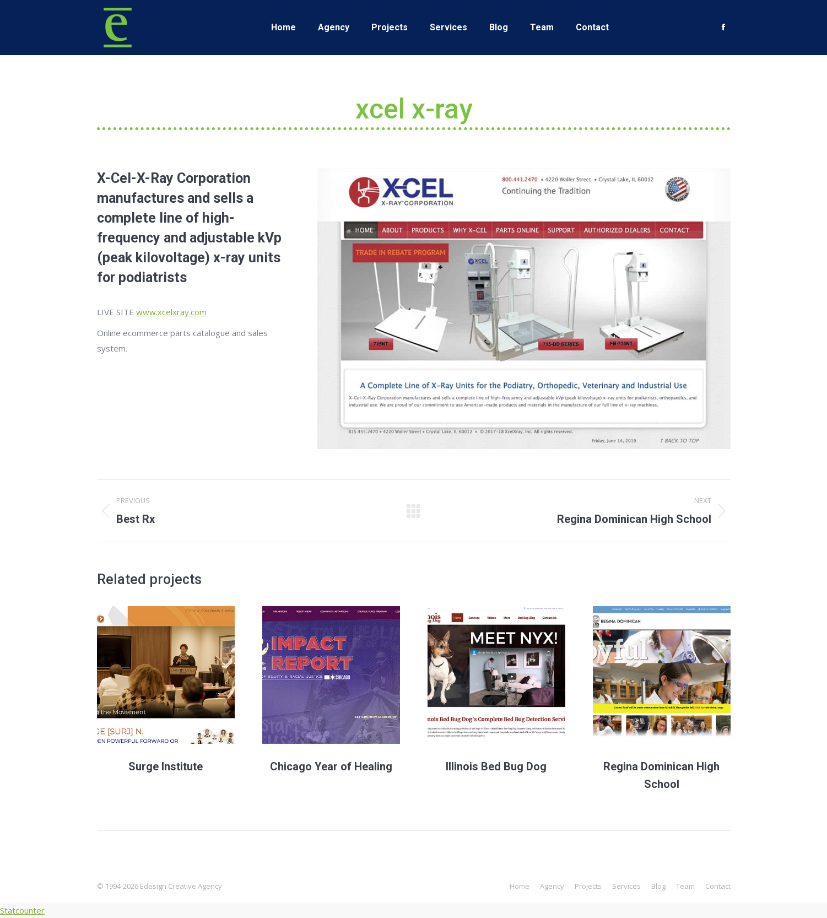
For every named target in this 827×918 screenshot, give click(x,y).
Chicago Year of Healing (331, 766)
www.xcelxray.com (171, 311)
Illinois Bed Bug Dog (496, 766)
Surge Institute (165, 766)
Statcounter (22, 910)
